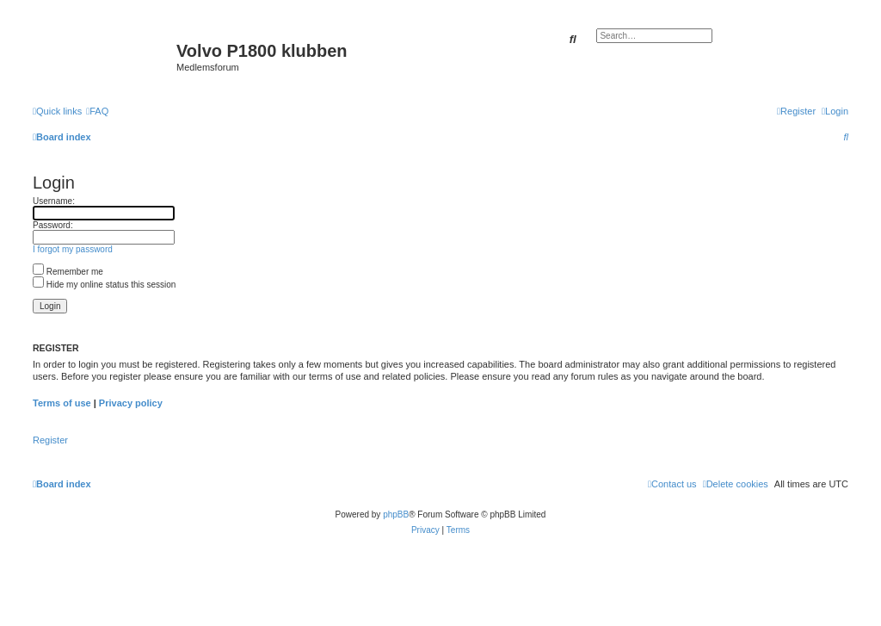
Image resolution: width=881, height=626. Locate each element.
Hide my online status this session (104, 284)
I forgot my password (73, 249)
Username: (54, 201)
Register (50, 440)
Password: (53, 225)
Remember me (68, 271)
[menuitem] (97, 111)
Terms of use (62, 403)
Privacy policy (131, 403)
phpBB (396, 514)
